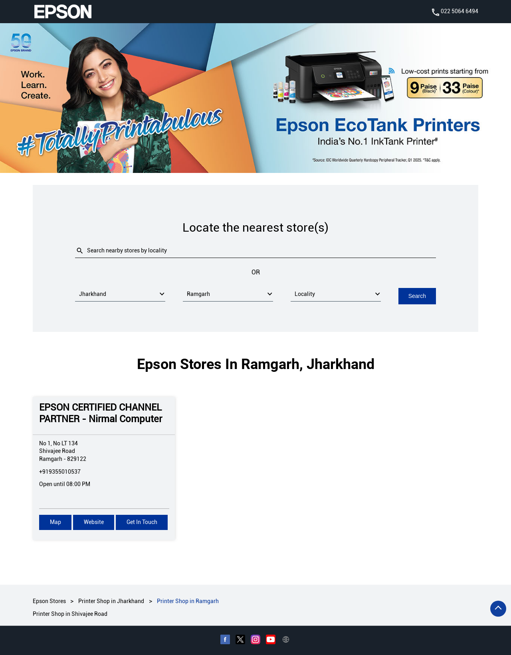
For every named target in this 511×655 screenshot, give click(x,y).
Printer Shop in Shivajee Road (70, 613)
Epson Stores (50, 600)
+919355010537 (60, 471)
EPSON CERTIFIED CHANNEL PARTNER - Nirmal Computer (100, 412)
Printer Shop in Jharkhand (111, 600)
